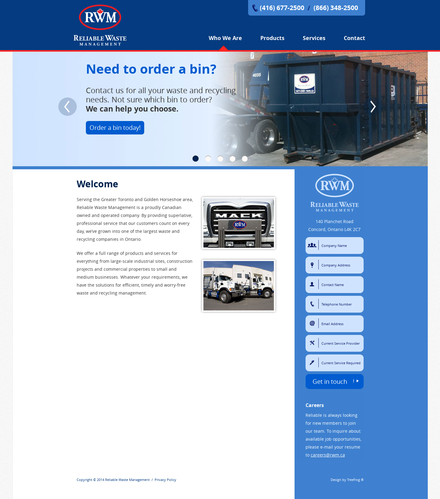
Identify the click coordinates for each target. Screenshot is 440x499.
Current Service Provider (313, 343)
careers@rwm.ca (328, 455)
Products (272, 38)
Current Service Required (313, 362)
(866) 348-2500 (336, 7)
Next (373, 106)
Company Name (313, 245)
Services (314, 38)
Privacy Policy (165, 479)
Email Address (313, 323)
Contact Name (313, 284)
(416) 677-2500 (282, 7)
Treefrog (353, 479)
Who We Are (225, 38)
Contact (354, 38)
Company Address (313, 265)
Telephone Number (313, 304)
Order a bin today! (115, 127)
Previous (67, 106)
